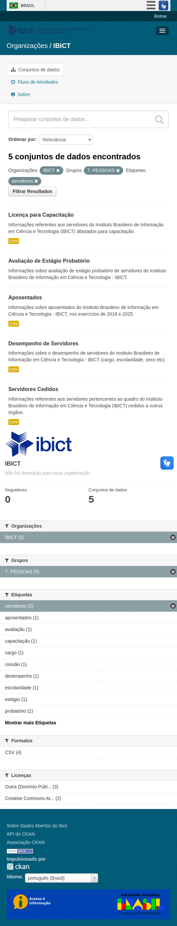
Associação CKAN (26, 842)
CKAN (18, 866)
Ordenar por (21, 139)
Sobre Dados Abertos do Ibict (37, 825)
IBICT (62, 45)
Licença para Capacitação (41, 215)
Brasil (28, 5)
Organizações (27, 45)
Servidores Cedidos (33, 389)
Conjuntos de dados (35, 69)
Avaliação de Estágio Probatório (49, 261)
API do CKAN (21, 834)
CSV (14, 241)
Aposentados (25, 297)
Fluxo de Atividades (34, 82)
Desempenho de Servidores (43, 343)
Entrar (160, 16)
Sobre (20, 94)
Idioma (14, 876)
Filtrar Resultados (32, 191)
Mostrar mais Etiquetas (30, 722)
